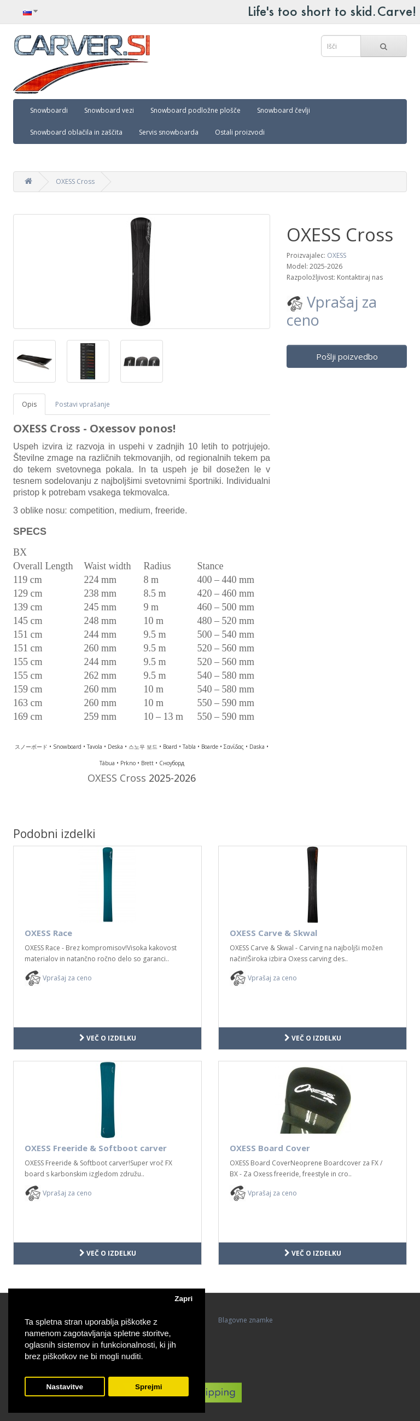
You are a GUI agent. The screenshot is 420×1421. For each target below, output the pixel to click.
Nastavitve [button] (65, 1387)
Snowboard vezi (109, 110)
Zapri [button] (183, 1299)
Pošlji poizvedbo (347, 356)
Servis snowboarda (169, 132)
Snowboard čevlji (283, 110)
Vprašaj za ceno (332, 311)
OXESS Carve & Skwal (273, 932)
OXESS (336, 255)
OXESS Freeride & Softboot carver (96, 1147)
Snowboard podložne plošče (195, 110)
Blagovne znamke (245, 1320)
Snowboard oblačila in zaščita (76, 132)
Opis (29, 404)
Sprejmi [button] (148, 1387)
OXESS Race (48, 932)
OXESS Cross (75, 181)
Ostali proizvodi (240, 132)
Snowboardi (49, 110)
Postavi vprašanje (82, 404)
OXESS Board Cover (270, 1147)
